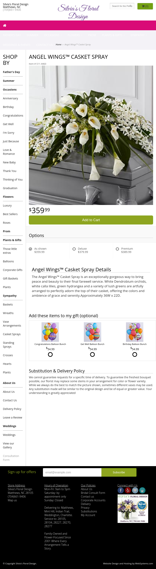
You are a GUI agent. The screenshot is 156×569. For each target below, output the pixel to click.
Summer (32, 35)
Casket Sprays (12, 334)
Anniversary (10, 98)
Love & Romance (9, 152)
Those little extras (10, 251)
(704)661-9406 (12, 10)
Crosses (8, 355)
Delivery (86, 504)
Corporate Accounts (93, 500)
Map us (12, 500)
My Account (88, 515)
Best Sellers (10, 214)
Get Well (8, 124)
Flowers (74, 35)
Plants (7, 287)
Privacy (85, 507)
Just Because (11, 141)
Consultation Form (11, 458)
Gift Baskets (10, 278)
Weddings (9, 426)
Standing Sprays (8, 344)
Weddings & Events (16, 45)
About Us (9, 383)
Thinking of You (13, 179)
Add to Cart (91, 220)
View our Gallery (8, 445)
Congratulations (13, 115)
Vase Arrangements (12, 323)
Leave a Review (12, 417)
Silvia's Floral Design (78, 12)
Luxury (7, 205)
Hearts (7, 364)
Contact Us (44, 45)
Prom (92, 35)
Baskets (8, 304)
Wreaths (8, 313)
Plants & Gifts (112, 35)
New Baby (9, 162)
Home (58, 44)
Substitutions (89, 511)
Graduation (10, 188)
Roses (6, 222)
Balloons (8, 261)
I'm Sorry (8, 132)
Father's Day (12, 35)
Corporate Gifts (12, 270)
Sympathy (137, 35)
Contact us (87, 496)
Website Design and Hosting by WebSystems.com (128, 563)
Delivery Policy (12, 409)
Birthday (8, 107)
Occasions (51, 35)
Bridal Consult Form (93, 493)
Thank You (9, 171)
